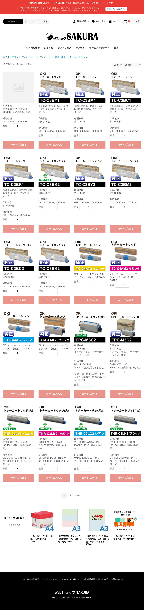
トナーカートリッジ (77, 57)
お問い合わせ (117, 579)
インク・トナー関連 (49, 57)
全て (5, 57)
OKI (63, 57)
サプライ (80, 47)
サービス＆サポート (99, 47)
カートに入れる (18, 144)
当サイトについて (50, 579)
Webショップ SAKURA (72, 592)
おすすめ (48, 47)
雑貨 (116, 47)
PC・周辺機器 (33, 47)
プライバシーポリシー (71, 579)
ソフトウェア (64, 47)
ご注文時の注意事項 (30, 579)
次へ (78, 495)
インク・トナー (29, 57)
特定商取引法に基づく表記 (96, 579)
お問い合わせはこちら (116, 9)
